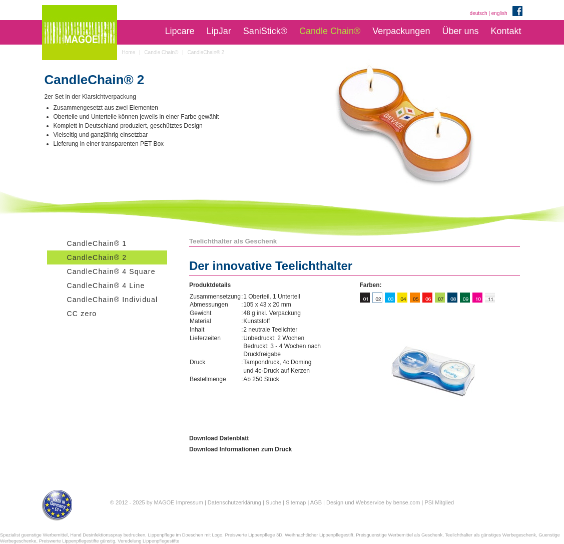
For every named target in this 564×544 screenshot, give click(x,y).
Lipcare (180, 31)
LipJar (219, 31)
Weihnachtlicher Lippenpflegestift (319, 534)
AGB (316, 502)
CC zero (82, 314)
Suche (273, 502)
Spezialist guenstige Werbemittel (34, 534)
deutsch (478, 13)
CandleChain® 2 (97, 257)
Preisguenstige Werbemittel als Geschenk (399, 534)
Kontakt (505, 31)
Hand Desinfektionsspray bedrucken (107, 534)
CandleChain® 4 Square (111, 271)
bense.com (406, 502)
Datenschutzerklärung (234, 502)
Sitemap (296, 502)
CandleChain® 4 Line (106, 286)
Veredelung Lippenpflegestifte (148, 540)
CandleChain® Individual (112, 300)
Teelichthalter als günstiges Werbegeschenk (490, 534)
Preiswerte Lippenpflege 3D (253, 534)
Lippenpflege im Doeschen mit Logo (185, 534)
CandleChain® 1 (97, 243)
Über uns (460, 31)
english (499, 13)
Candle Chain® (329, 31)
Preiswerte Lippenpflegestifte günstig (77, 540)
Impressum (189, 502)
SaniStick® (265, 31)
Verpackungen (401, 31)
